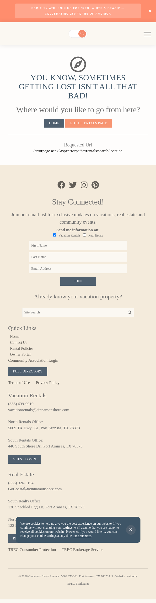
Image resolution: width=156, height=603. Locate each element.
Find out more (82, 536)
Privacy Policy (48, 385)
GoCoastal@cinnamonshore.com (35, 492)
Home (53, 124)
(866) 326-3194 (20, 486)
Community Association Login (33, 362)
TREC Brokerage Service (82, 553)
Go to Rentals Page (88, 124)
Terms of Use (19, 385)
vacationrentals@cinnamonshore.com (38, 412)
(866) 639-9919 (20, 406)
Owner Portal (21, 356)
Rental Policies (22, 350)
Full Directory (28, 374)
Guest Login (25, 462)
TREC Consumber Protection (32, 553)
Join (78, 283)
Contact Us (19, 344)
